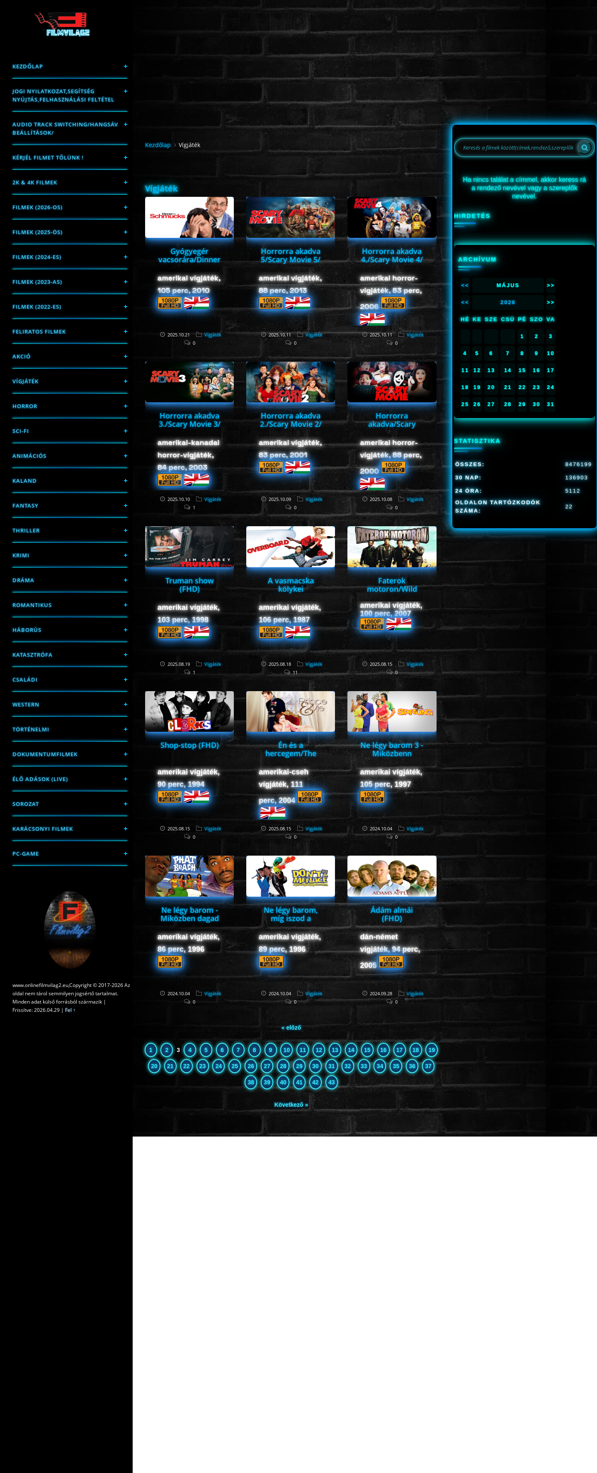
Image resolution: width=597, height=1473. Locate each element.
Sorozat (25, 804)
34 (380, 1066)
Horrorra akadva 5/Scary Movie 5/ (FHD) (290, 259)
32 (348, 1066)
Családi (25, 679)
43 (331, 1082)
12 (318, 1050)
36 (412, 1066)
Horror (24, 406)
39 (267, 1082)
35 (396, 1066)
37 (428, 1066)
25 (235, 1066)
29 (299, 1066)
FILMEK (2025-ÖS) (37, 232)
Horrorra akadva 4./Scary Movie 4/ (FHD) (392, 259)
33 (364, 1066)
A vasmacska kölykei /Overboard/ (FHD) (291, 593)
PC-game (25, 853)
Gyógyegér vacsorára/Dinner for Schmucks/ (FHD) (189, 263)
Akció (21, 356)
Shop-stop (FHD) (189, 745)
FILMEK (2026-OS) (37, 207)
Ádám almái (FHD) (392, 914)
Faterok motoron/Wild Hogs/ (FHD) (392, 588)
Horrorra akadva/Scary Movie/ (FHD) (392, 423)
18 (416, 1050)
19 (432, 1050)
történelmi (30, 729)
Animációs (29, 456)
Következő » (291, 1104)
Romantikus (32, 605)
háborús (26, 630)
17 (399, 1050)
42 (315, 1082)
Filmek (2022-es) (36, 306)
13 (335, 1050)
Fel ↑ (70, 1009)
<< (465, 285)
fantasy (25, 505)
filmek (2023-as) (37, 281)
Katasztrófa (32, 654)
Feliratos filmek (39, 331)
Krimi (20, 555)
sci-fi (20, 431)
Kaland (24, 480)
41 (299, 1082)
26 (251, 1066)
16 (383, 1050)
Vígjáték (25, 381)
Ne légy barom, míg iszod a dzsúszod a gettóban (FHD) (291, 922)
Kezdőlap (27, 66)
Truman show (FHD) (189, 584)
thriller (26, 530)
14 (351, 1050)
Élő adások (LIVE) (40, 779)
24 (219, 1066)
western (25, 704)
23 (202, 1066)
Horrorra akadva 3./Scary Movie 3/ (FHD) (190, 423)
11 (302, 1050)
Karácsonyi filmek (42, 828)
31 (331, 1066)
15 (367, 1050)
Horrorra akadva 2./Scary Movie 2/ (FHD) (291, 423)
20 (154, 1066)
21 (170, 1066)
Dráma (23, 580)
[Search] (585, 147)
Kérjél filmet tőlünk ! (48, 157)
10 (287, 1050)
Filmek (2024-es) (36, 257)
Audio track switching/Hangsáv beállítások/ (65, 128)
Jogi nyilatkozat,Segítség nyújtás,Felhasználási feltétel (63, 95)
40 (283, 1082)
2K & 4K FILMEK (34, 182)
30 (315, 1066)
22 (186, 1066)
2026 (508, 302)
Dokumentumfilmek (45, 754)
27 (267, 1066)
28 (283, 1066)
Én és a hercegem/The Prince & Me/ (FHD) (290, 757)
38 (251, 1082)
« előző (291, 1027)
